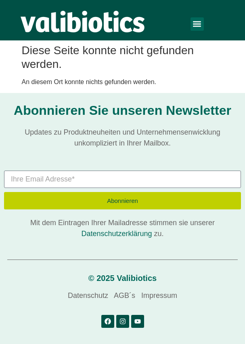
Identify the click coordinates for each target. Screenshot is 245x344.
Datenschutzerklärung (116, 234)
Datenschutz (88, 295)
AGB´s (124, 295)
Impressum (159, 295)
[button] (197, 24)
